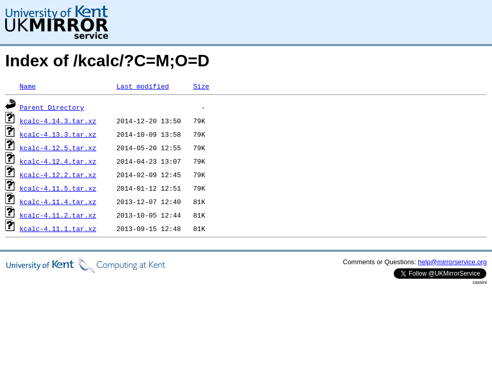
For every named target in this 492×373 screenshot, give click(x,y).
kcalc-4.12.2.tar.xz (58, 174)
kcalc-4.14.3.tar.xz (58, 120)
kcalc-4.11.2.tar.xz (58, 215)
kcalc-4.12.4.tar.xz (58, 161)
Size (201, 86)
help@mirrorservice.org (452, 262)
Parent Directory (52, 107)
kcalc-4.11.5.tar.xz (58, 188)
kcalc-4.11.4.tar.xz (58, 201)
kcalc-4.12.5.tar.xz (58, 147)
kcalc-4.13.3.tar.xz (58, 134)
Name (28, 86)
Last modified (142, 86)
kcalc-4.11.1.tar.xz (58, 228)
